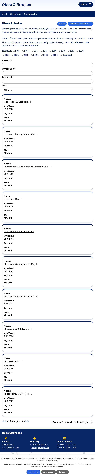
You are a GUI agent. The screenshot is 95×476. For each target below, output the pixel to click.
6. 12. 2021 (8, 303)
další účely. (53, 461)
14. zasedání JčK (14, 361)
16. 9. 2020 (9, 206)
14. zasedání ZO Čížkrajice (18, 393)
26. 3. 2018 (9, 174)
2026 (55, 55)
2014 (26, 50)
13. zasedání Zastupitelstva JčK (19, 231)
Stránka (11, 421)
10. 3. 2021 (8, 401)
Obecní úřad (15, 14)
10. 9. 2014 (8, 141)
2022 (16, 55)
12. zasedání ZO (13, 199)
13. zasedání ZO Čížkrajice (18, 329)
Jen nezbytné (48, 472)
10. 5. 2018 (8, 271)
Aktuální (8, 120)
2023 (26, 55)
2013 (17, 50)
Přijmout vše (33, 472)
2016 (45, 50)
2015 (35, 50)
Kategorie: (7, 50)
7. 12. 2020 (9, 336)
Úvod (4, 14)
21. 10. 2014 (9, 238)
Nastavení (62, 472)
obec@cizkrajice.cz (40, 447)
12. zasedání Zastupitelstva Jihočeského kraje (28, 166)
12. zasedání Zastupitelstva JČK (21, 134)
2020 (81, 50)
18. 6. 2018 (8, 368)
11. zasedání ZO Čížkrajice (18, 101)
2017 (54, 50)
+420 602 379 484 (40, 444)
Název (6, 60)
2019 (72, 50)
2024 (35, 55)
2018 (63, 50)
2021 (7, 55)
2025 (45, 55)
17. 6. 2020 (9, 109)
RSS (62, 23)
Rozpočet (67, 55)
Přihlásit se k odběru (80, 23)
